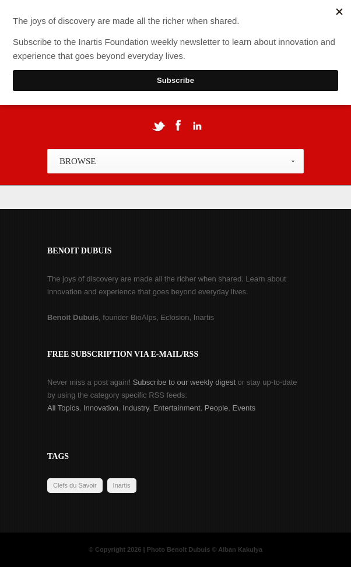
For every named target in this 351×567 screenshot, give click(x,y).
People (216, 407)
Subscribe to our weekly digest (184, 382)
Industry (135, 407)
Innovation (100, 407)
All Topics (63, 407)
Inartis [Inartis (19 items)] (122, 485)
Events (244, 407)
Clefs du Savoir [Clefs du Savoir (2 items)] (75, 485)
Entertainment (177, 407)
